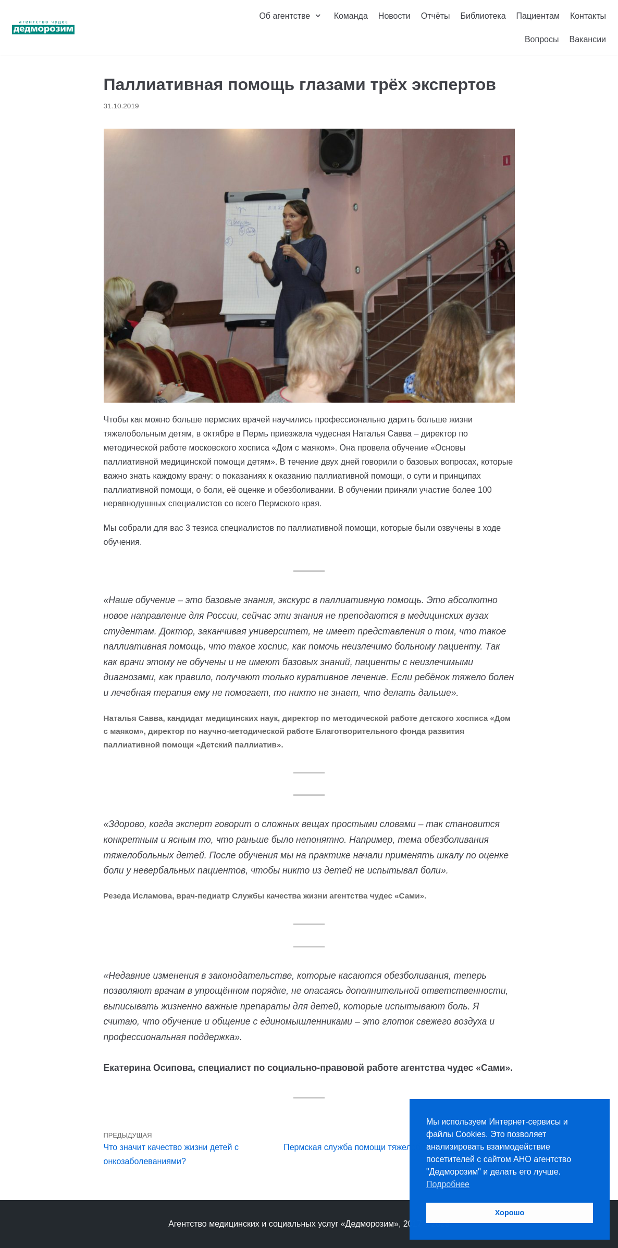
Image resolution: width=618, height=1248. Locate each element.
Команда (351, 15)
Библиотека (483, 15)
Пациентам (538, 15)
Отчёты (435, 15)
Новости (394, 15)
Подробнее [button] (447, 1184)
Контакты (588, 15)
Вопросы (542, 39)
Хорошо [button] (510, 1212)
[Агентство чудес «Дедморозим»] (43, 27)
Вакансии (587, 39)
